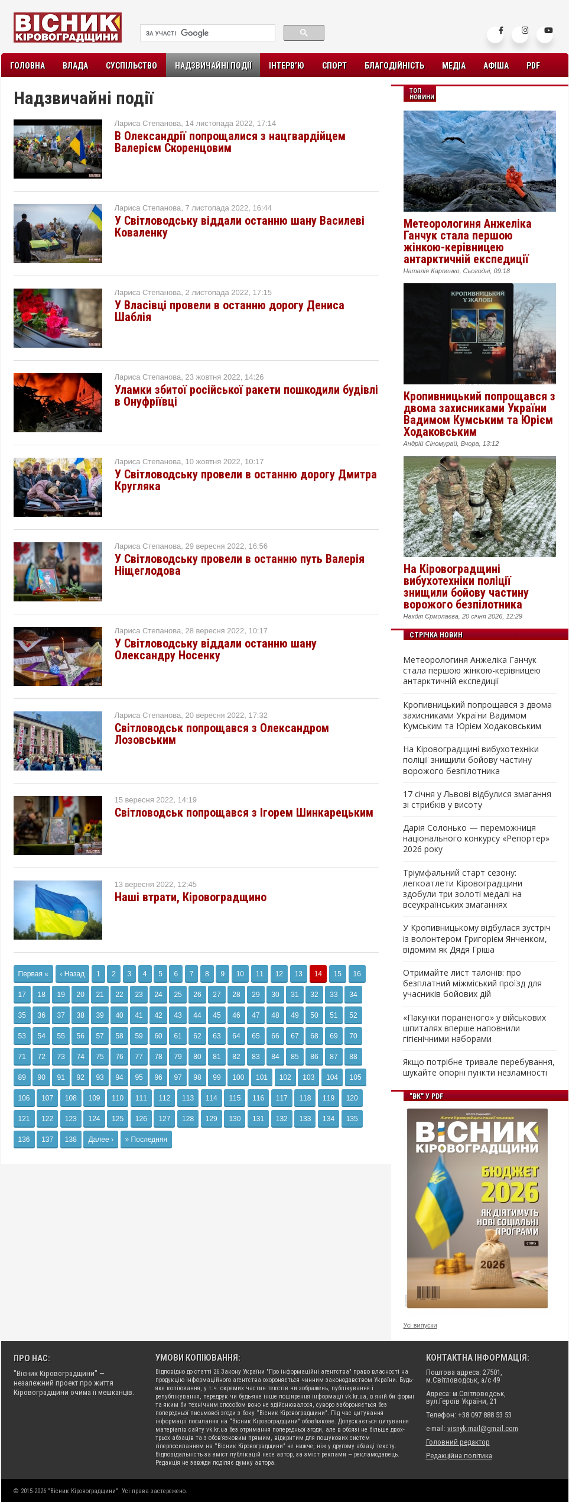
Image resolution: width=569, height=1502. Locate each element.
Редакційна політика (459, 1455)
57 (99, 1036)
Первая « (33, 974)
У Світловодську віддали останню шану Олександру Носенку (216, 649)
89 (22, 1077)
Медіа (454, 65)
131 (258, 1119)
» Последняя (146, 1139)
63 (216, 1036)
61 (177, 1036)
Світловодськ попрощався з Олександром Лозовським (222, 734)
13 (299, 974)
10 (240, 974)
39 (99, 1015)
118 (305, 1098)
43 (177, 1015)
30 (275, 994)
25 (177, 994)
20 (80, 994)
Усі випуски (420, 1325)
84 (275, 1057)
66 (275, 1036)
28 (236, 994)
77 (138, 1057)
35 (22, 1015)
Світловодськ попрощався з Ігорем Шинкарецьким (244, 812)
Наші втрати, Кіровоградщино (190, 897)
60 (158, 1036)
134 (328, 1119)
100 (238, 1077)
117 (282, 1098)
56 (80, 1036)
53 (22, 1036)
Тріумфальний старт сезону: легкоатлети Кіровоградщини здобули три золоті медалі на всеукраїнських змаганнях (462, 889)
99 (216, 1077)
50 (314, 1015)
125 (117, 1119)
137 (47, 1139)
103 (308, 1077)
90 (41, 1077)
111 (141, 1098)
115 (234, 1098)
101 (262, 1077)
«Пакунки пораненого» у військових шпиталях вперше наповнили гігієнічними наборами (474, 1028)
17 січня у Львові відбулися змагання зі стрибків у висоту (477, 799)
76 (119, 1057)
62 (197, 1036)
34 (353, 994)
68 (314, 1036)
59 (138, 1036)
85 (294, 1057)
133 (305, 1119)
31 (294, 994)
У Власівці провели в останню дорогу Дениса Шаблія (229, 311)
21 (99, 994)
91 (60, 1077)
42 (158, 1015)
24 (158, 994)
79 (177, 1057)
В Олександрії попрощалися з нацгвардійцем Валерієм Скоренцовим (230, 142)
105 (356, 1077)
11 (260, 974)
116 (258, 1098)
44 (197, 1015)
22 (119, 994)
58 (119, 1036)
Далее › (100, 1139)
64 (236, 1036)
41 (138, 1015)
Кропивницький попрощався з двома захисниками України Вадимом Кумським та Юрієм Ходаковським (479, 414)
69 (333, 1036)
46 (236, 1015)
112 (164, 1098)
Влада (75, 65)
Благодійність (394, 65)
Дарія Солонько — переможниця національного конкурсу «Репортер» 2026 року (476, 838)
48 (275, 1015)
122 (47, 1119)
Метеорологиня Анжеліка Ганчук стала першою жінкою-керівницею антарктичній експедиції (468, 241)
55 (60, 1036)
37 (60, 1015)
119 (328, 1098)
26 (197, 994)
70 (353, 1036)
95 (138, 1077)
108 (71, 1098)
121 (24, 1119)
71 (22, 1057)
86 (314, 1057)
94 (119, 1077)
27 (216, 994)
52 (353, 1015)
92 (80, 1077)
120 (352, 1098)
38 (80, 1015)
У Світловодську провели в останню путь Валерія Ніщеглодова (240, 565)
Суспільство (131, 65)
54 (41, 1036)
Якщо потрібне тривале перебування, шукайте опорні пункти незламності (479, 1067)
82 (236, 1057)
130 (234, 1119)
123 (71, 1119)
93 (99, 1077)
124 (94, 1119)
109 (94, 1098)
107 (47, 1098)
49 (294, 1015)
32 (314, 994)
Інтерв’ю (286, 65)
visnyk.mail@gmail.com (482, 1428)
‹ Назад (72, 974)
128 (188, 1119)
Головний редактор (458, 1442)
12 (279, 974)
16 (357, 974)
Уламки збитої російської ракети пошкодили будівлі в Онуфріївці (246, 396)
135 (352, 1119)
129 (211, 1119)
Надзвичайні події (213, 65)
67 (294, 1036)
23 (138, 994)
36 (41, 1015)
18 (41, 994)
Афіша (496, 65)
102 (285, 1077)
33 (333, 994)
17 (22, 994)
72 (41, 1057)
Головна (27, 65)
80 (197, 1057)
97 (177, 1077)
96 (158, 1077)
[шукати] (206, 33)
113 (188, 1098)
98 (197, 1077)
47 (255, 1015)
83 (255, 1057)
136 (24, 1139)
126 (141, 1119)
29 (255, 994)
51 (333, 1015)
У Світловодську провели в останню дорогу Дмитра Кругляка (246, 480)
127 (164, 1119)
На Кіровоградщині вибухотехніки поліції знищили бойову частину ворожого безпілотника (466, 586)
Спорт (334, 65)
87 (333, 1057)
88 (353, 1057)
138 (71, 1139)
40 (119, 1015)
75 (99, 1057)
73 (60, 1057)
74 (80, 1057)
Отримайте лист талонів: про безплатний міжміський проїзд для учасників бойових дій (472, 983)
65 (255, 1036)
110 (117, 1098)
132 (282, 1119)
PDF (533, 65)
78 (158, 1057)
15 (338, 974)
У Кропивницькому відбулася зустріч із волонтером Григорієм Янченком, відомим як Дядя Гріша (477, 938)
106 (24, 1098)
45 (216, 1015)
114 (211, 1098)
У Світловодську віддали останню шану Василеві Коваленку (240, 226)
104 (332, 1077)
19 (60, 994)
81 (216, 1057)
